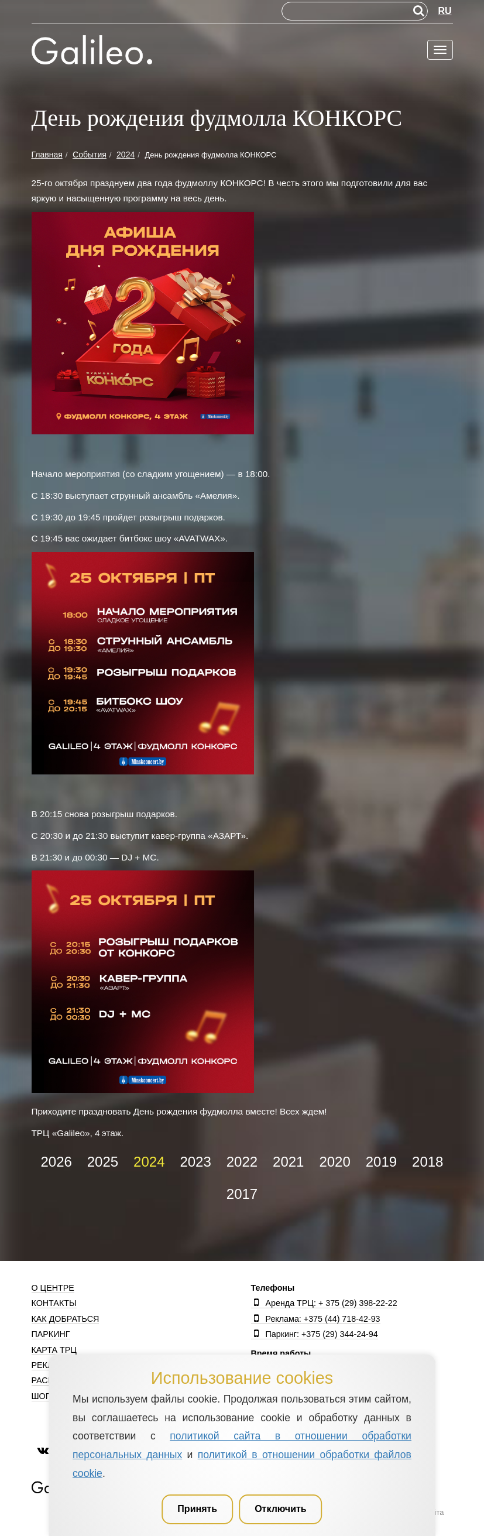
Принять (197, 1509)
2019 (381, 1162)
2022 (242, 1162)
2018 (427, 1162)
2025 (102, 1162)
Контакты (54, 1303)
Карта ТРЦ (54, 1350)
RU (444, 11)
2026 (55, 1162)
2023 (195, 1162)
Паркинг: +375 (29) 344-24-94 (314, 1334)
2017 (242, 1194)
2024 (148, 1162)
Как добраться (65, 1319)
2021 (288, 1162)
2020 (334, 1162)
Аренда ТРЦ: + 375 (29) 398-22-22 (324, 1303)
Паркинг (51, 1334)
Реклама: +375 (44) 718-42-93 (315, 1319)
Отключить (281, 1509)
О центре (53, 1287)
